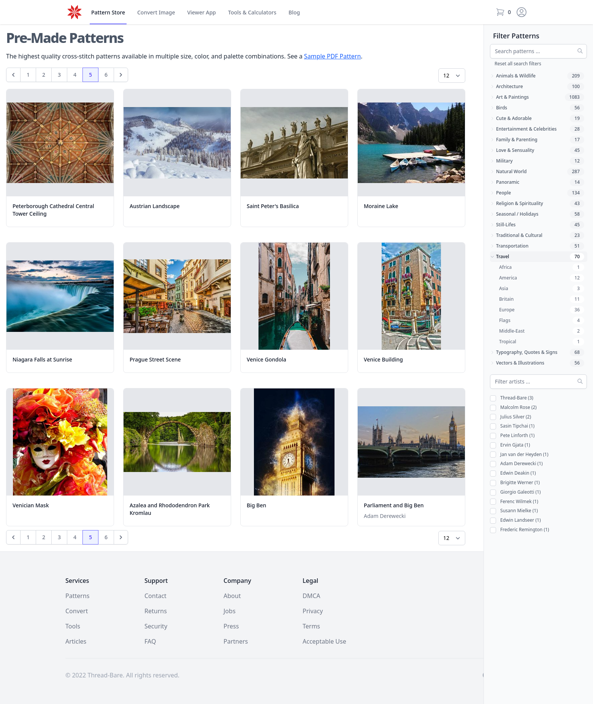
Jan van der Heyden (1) (519, 454)
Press (231, 626)
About (232, 596)
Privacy (313, 611)
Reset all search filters (518, 63)
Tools (252, 12)
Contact (155, 596)
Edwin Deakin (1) (513, 473)
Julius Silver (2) (510, 417)
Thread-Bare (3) (511, 398)
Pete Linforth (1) (512, 436)
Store (108, 12)
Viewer (201, 12)
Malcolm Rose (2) (513, 407)
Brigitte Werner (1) (515, 483)
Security (155, 626)
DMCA (311, 596)
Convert (156, 12)
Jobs (230, 611)
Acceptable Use (324, 641)
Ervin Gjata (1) (510, 445)
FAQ (150, 641)
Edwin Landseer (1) (515, 520)
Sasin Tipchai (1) (512, 426)
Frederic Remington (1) (519, 530)
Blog (294, 12)
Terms (311, 626)
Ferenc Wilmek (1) (514, 502)
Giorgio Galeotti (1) (515, 492)
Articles (75, 641)
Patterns (77, 596)
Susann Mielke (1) (514, 511)
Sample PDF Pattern (332, 56)
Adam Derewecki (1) (516, 464)
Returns (155, 611)
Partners (236, 641)
